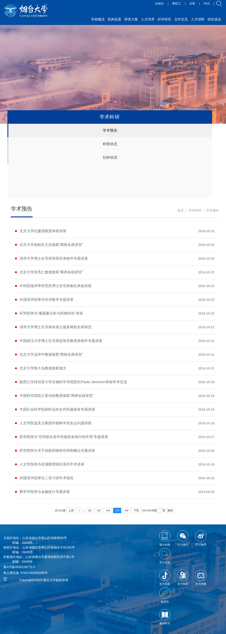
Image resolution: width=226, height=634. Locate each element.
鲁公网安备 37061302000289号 (25, 573)
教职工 (176, 3)
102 (89, 510)
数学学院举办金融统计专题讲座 (45, 492)
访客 (192, 3)
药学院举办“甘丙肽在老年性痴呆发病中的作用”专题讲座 (64, 437)
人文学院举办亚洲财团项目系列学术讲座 (52, 464)
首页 (180, 210)
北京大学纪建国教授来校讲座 (43, 231)
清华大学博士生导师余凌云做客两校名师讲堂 (56, 327)
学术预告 (110, 130)
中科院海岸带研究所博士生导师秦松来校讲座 (56, 286)
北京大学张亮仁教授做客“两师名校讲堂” (51, 272)
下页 (136, 510)
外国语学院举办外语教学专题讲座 (47, 299)
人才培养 (147, 19)
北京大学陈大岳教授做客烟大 (43, 368)
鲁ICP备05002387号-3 (19, 567)
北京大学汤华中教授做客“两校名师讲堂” (51, 354)
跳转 (170, 510)
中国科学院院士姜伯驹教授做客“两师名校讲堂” (57, 396)
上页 (71, 510)
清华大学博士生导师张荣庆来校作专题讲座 (54, 258)
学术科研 (195, 210)
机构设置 (114, 19)
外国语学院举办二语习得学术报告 (47, 478)
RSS (207, 3)
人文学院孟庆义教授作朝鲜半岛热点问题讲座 (56, 423)
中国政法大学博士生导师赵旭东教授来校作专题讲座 (61, 341)
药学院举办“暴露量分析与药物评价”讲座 (51, 313)
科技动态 (110, 144)
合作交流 (181, 19)
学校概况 (98, 19)
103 (99, 510)
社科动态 (110, 157)
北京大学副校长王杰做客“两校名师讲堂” (51, 245)
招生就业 (214, 19)
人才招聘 (197, 19)
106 (126, 510)
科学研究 (164, 19)
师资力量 (131, 19)
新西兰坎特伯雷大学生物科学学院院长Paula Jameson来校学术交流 (73, 382)
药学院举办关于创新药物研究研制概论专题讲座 (57, 450)
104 (108, 510)
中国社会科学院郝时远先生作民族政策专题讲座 (57, 409)
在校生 (159, 3)
